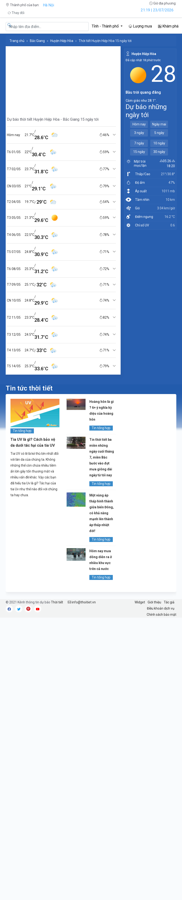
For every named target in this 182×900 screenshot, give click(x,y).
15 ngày (139, 152)
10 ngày (159, 143)
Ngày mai (159, 124)
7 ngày (139, 143)
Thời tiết (57, 602)
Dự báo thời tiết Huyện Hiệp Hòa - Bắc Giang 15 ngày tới (53, 119)
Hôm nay (139, 124)
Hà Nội (48, 5)
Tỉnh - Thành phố (106, 26)
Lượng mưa (140, 26)
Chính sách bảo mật (161, 614)
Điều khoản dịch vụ (160, 608)
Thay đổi (16, 13)
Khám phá (168, 26)
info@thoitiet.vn (82, 602)
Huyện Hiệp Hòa (61, 41)
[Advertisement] (61, 79)
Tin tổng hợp (22, 431)
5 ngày (159, 133)
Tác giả (169, 602)
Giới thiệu (154, 602)
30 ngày (159, 152)
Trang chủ (16, 41)
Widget (140, 602)
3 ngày (139, 133)
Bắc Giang (37, 41)
